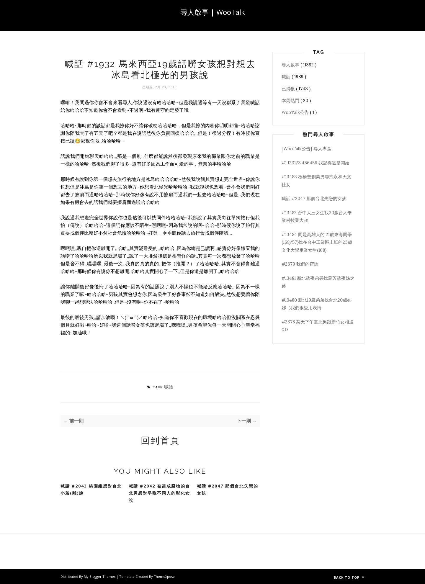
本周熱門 (291, 100)
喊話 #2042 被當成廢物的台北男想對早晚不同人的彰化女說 (159, 493)
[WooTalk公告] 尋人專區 (306, 148)
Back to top (349, 577)
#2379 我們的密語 (300, 264)
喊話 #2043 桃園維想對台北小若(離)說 (91, 489)
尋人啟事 (291, 65)
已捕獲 (289, 88)
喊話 (168, 387)
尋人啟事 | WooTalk (212, 12)
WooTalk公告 (296, 112)
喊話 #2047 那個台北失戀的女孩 (227, 489)
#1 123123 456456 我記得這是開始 (315, 163)
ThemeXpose (164, 576)
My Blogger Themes (100, 576)
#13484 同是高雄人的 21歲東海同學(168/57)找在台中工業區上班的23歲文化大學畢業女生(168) (317, 242)
